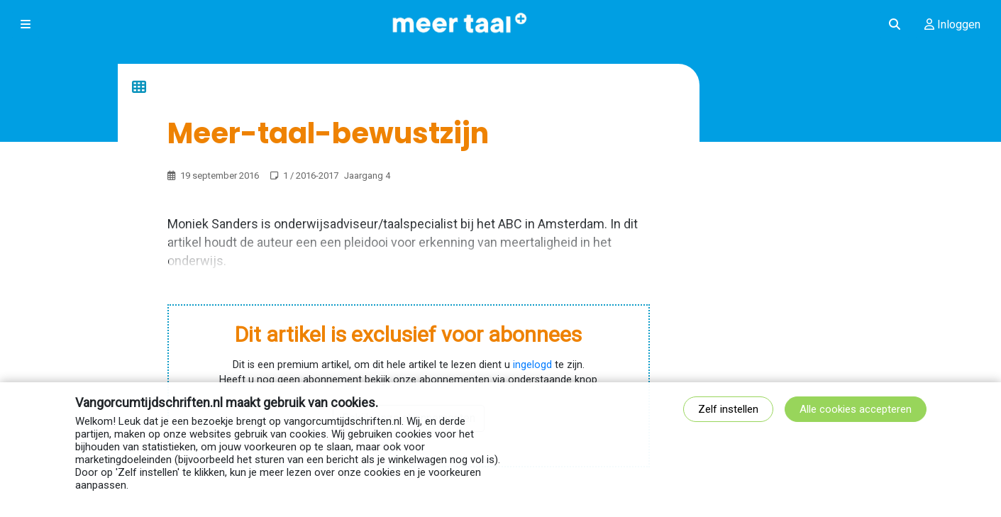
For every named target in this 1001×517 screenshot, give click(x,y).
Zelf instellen (728, 409)
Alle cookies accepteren (856, 409)
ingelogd (532, 365)
